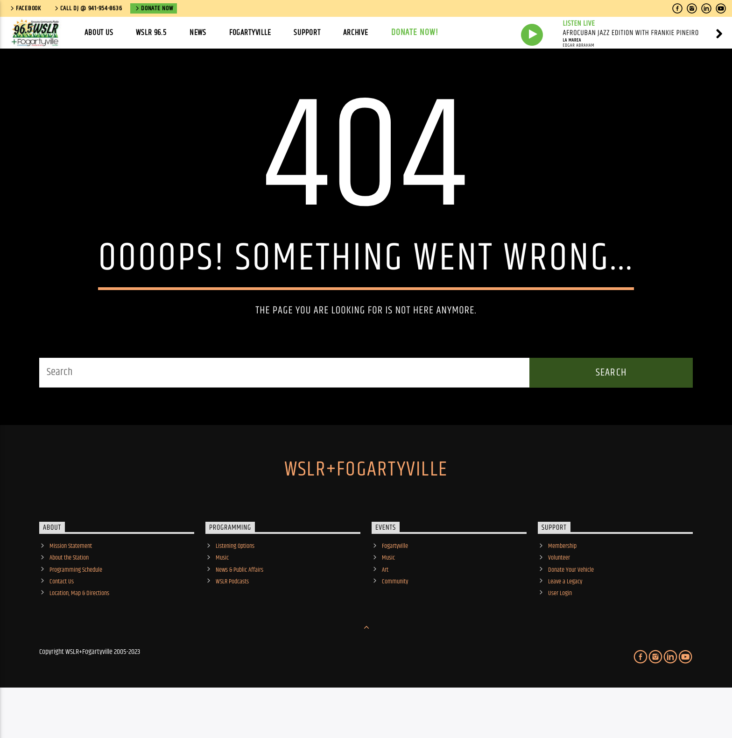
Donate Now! (415, 32)
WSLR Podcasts (232, 621)
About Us (98, 33)
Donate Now (153, 8)
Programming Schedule (75, 609)
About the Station (69, 597)
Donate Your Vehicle (571, 609)
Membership (562, 585)
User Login (560, 632)
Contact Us (61, 621)
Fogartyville (250, 33)
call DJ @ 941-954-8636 (87, 8)
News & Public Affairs (239, 609)
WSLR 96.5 (151, 33)
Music (222, 597)
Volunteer (559, 597)
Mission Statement (70, 585)
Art (385, 609)
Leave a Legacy (565, 621)
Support (307, 33)
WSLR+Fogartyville (366, 508)
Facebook (25, 8)
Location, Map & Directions (79, 632)
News (198, 33)
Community (395, 621)
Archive (355, 33)
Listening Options (235, 585)
